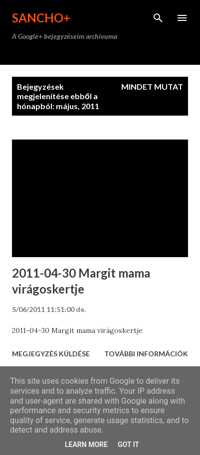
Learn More (86, 445)
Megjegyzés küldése (51, 353)
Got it (128, 445)
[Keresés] (158, 18)
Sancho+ (41, 17)
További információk (146, 353)
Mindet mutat (152, 86)
